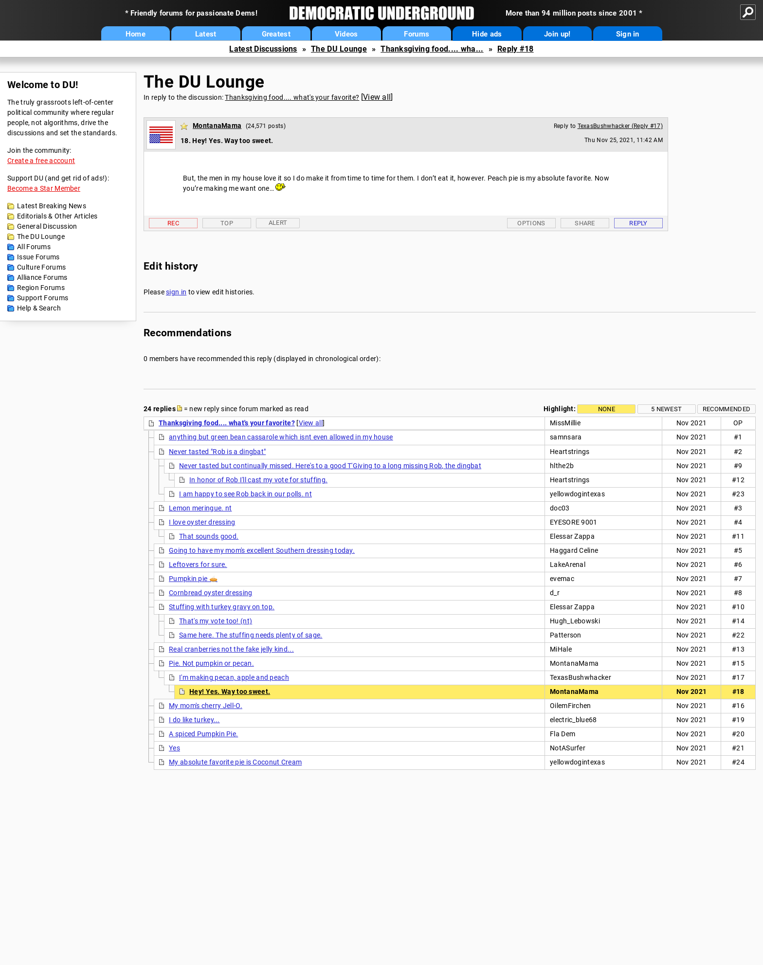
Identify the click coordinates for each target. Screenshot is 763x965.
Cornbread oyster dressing (211, 593)
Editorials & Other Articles (57, 216)
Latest (206, 34)
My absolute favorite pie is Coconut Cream (235, 762)
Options (531, 223)
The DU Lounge (339, 49)
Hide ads (487, 34)
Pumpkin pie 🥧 (193, 579)
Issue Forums (38, 257)
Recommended (726, 409)
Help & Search (39, 308)
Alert (278, 222)
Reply (638, 223)
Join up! (557, 34)
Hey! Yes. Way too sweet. (229, 691)
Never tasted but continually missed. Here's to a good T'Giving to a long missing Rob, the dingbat (330, 466)
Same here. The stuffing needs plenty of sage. (251, 635)
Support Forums (42, 298)
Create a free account (41, 160)
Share (585, 223)
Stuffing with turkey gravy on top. (221, 607)
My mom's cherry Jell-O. (205, 706)
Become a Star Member (43, 188)
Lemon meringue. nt (200, 508)
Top (226, 223)
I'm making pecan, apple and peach (234, 677)
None (606, 409)
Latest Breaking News (51, 206)
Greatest (276, 34)
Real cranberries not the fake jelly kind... (231, 649)
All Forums (34, 247)
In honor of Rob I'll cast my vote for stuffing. (258, 480)
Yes (174, 748)
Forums (416, 34)
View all (377, 97)
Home (135, 34)
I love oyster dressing (202, 522)
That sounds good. (208, 536)
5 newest (666, 409)
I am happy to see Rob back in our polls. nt (245, 494)
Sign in (627, 34)
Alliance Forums (42, 277)
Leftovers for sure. (198, 564)
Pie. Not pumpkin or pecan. (211, 663)
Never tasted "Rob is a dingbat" (217, 451)
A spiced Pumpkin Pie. (203, 734)
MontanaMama (217, 125)
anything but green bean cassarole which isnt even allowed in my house (281, 437)
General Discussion (47, 226)
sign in (176, 292)
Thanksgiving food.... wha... (432, 49)
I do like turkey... (194, 720)
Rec (173, 223)
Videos (346, 34)
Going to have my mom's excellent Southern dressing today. (262, 550)
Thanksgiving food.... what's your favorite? (292, 97)
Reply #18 (515, 49)
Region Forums (41, 287)
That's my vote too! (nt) (215, 621)
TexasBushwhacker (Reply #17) (620, 126)
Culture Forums (41, 267)
